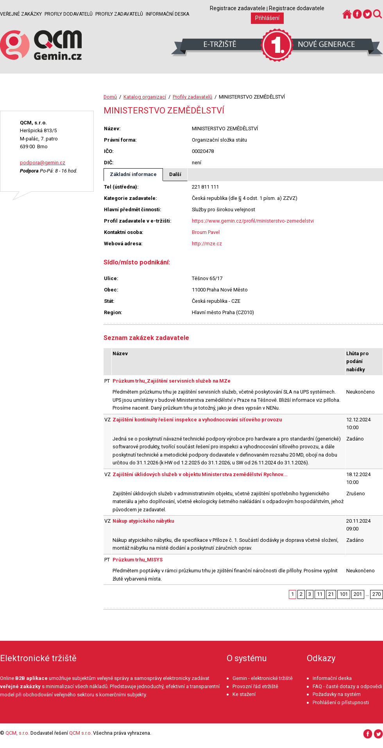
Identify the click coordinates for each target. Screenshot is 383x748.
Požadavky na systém (337, 694)
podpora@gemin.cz (42, 162)
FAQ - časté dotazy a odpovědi (347, 686)
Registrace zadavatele (237, 8)
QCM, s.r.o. (17, 733)
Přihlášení (267, 18)
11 (319, 594)
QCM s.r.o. (80, 733)
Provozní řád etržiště (255, 686)
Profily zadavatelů (119, 14)
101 (344, 594)
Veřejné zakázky (21, 14)
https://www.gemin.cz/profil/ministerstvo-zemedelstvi (253, 221)
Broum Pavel (206, 232)
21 (331, 594)
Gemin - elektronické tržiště (263, 678)
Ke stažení (244, 694)
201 (358, 594)
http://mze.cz (207, 243)
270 (376, 594)
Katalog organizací (144, 97)
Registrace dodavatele (296, 8)
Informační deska (167, 14)
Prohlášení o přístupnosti (341, 702)
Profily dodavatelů (69, 14)
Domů (110, 97)
